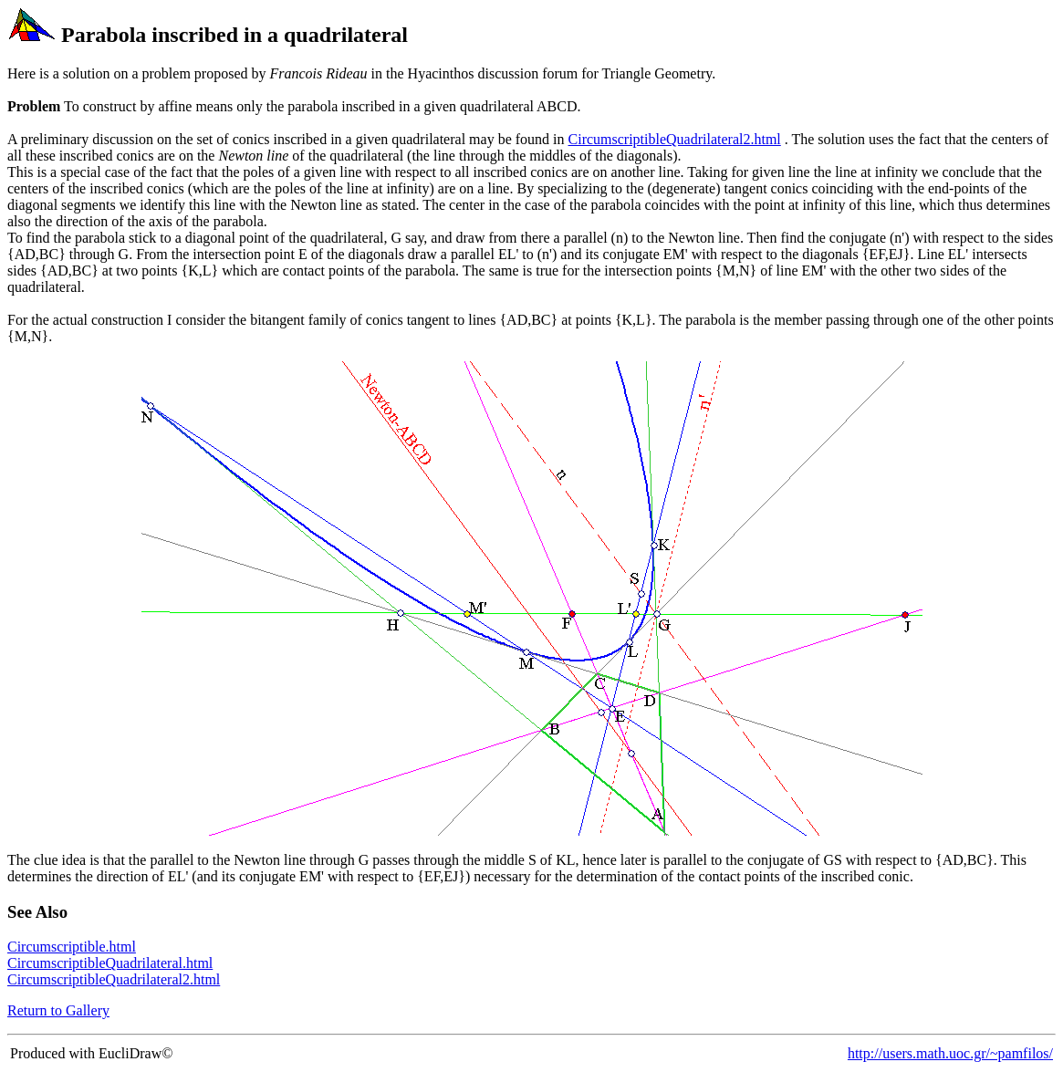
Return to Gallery (58, 1010)
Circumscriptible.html (71, 946)
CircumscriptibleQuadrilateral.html (110, 963)
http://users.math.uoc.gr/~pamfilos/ (950, 1053)
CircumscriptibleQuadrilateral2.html (674, 139)
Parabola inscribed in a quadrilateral (234, 35)
